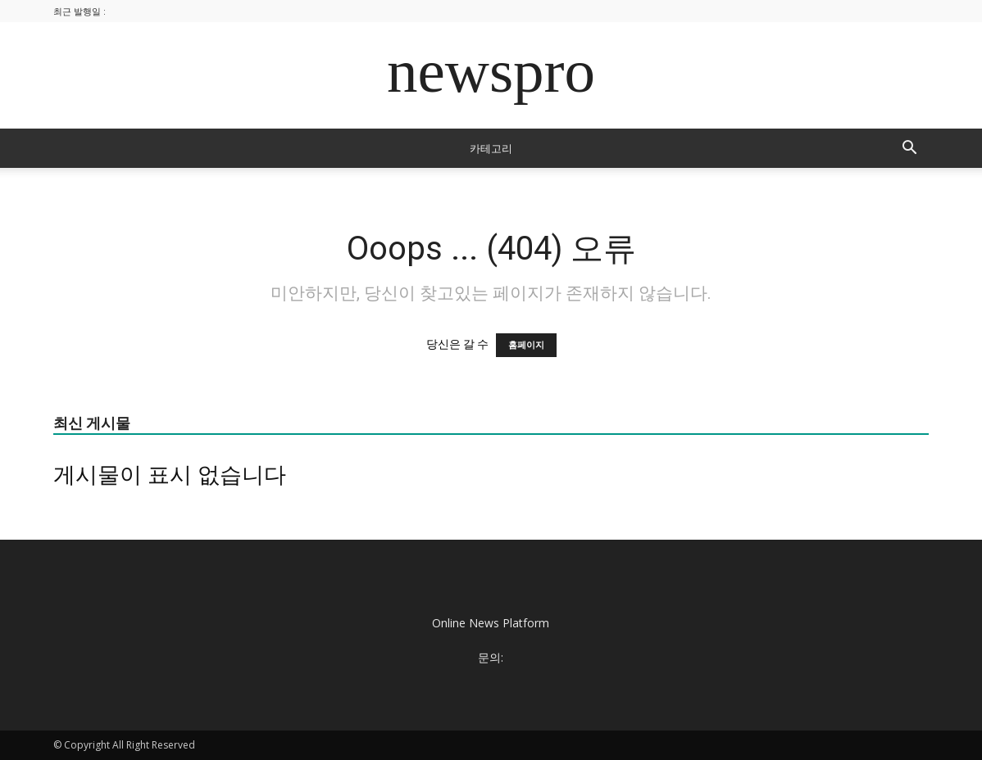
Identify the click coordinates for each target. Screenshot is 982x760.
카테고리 (491, 148)
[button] (909, 149)
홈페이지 (526, 345)
